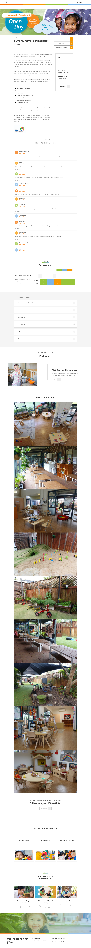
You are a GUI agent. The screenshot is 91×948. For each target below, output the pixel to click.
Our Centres (26, 37)
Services (19, 37)
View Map (60, 64)
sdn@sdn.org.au (61, 938)
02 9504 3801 (62, 70)
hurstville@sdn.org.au (64, 72)
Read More (17, 158)
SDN (15, 37)
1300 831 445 (13, 2)
